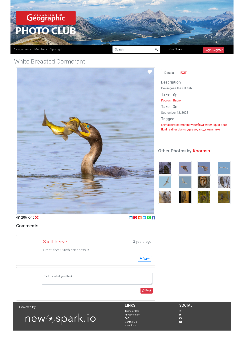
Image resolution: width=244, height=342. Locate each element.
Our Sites (176, 49)
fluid (164, 129)
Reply (145, 258)
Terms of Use (132, 311)
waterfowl (197, 125)
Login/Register (214, 50)
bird (173, 125)
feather (172, 129)
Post (146, 290)
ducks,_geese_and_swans (196, 129)
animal (165, 125)
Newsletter (131, 325)
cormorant (183, 125)
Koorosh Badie (171, 100)
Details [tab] (169, 73)
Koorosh (201, 151)
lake (217, 129)
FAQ (127, 318)
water (208, 125)
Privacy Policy (132, 314)
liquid (216, 125)
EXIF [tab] (183, 73)
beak (224, 125)
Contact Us (131, 321)
